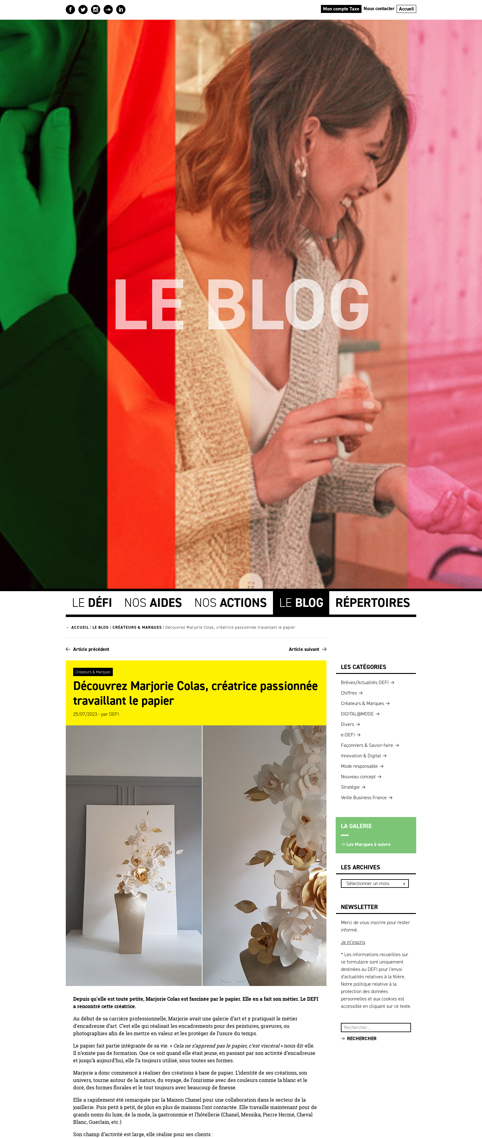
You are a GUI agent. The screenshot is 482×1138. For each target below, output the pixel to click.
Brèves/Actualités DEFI (365, 681)
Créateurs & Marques (137, 626)
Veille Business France (364, 796)
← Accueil (77, 626)
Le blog (101, 626)
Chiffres (349, 692)
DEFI (114, 713)
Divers (347, 723)
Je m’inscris (353, 941)
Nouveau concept (358, 775)
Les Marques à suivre (368, 843)
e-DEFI (348, 734)
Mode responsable (359, 765)
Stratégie (350, 786)
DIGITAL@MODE (357, 713)
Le (92, 602)
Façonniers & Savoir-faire (367, 744)
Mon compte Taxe (341, 9)
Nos (153, 602)
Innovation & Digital (361, 754)
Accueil (406, 9)
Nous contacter (379, 8)
